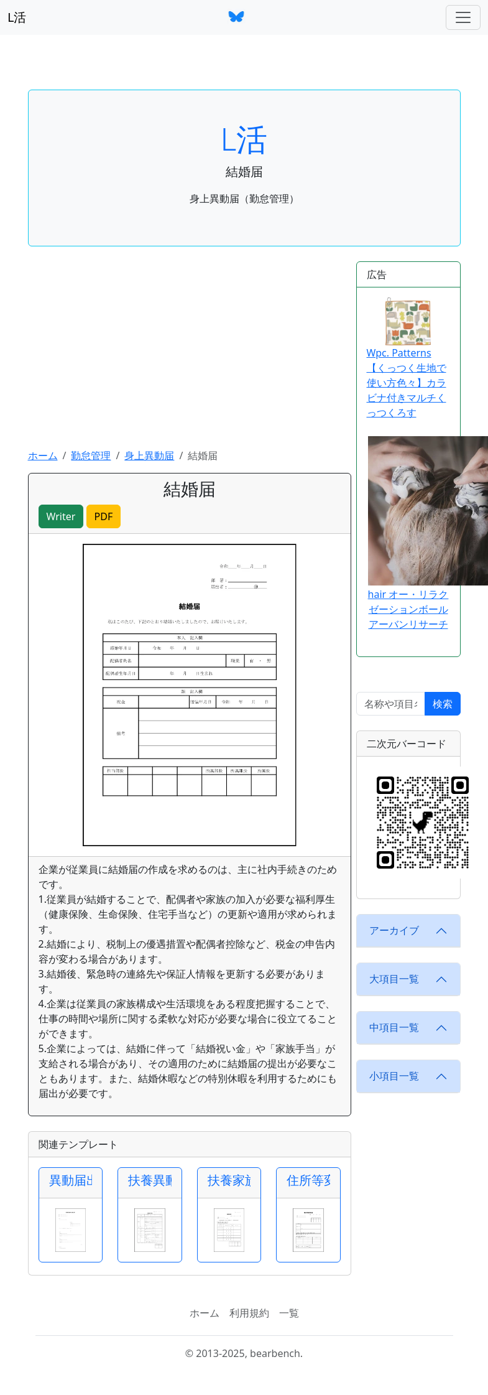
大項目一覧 (394, 979)
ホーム (43, 455)
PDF (103, 516)
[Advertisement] (189, 355)
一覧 (289, 1313)
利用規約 (249, 1313)
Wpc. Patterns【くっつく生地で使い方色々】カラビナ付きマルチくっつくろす (406, 358)
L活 (16, 17)
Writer (61, 516)
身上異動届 (149, 455)
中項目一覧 (394, 1027)
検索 (443, 704)
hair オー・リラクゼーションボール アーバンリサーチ (408, 609)
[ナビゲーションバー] (463, 17)
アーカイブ (394, 930)
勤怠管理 (91, 455)
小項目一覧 (394, 1076)
